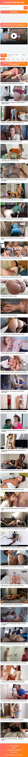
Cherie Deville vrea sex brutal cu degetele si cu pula (13, 547)
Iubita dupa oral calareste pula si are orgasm (11, 141)
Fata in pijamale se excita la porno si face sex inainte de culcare (13, 624)
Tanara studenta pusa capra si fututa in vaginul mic (13, 353)
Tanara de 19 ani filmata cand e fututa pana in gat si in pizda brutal (13, 451)
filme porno (14, 745)
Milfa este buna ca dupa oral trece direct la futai (12, 585)
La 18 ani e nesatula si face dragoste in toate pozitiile (13, 528)
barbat (8, 59)
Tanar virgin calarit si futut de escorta (10, 160)
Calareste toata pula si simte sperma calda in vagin (13, 643)
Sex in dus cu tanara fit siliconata (9, 315)
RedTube (24, 54)
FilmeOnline (13, 2)
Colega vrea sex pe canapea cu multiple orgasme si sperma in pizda (13, 103)
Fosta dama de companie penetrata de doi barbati (12, 681)
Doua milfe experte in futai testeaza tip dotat (11, 258)
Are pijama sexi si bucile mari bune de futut (11, 277)
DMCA (14, 748)
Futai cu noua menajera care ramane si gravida (12, 719)
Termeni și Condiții (14, 750)
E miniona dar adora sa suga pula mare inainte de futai (14, 700)
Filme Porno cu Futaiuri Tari (13, 55)
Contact (14, 752)
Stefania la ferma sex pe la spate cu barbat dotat (12, 566)
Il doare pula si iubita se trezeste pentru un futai (12, 489)
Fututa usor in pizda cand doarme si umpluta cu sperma (12, 739)
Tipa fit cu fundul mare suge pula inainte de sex (12, 122)
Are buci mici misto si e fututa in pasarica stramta (13, 334)
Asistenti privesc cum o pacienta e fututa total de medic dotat (12, 392)
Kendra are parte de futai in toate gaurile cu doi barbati (14, 372)
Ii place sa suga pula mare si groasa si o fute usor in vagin (13, 509)
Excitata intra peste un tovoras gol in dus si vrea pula (13, 662)
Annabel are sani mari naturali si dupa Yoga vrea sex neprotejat (13, 431)
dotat (13, 59)
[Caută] (26, 7)
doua (18, 59)
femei (22, 59)
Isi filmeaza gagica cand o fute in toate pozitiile (12, 218)
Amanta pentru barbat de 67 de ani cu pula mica (12, 83)
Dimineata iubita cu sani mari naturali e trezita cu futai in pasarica (13, 180)
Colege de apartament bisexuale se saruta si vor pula (13, 411)
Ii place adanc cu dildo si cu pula (9, 296)
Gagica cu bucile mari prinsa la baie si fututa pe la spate (13, 238)
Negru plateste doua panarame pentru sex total (12, 470)
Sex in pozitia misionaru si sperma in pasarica (12, 604)
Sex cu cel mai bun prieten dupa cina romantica (12, 199)
